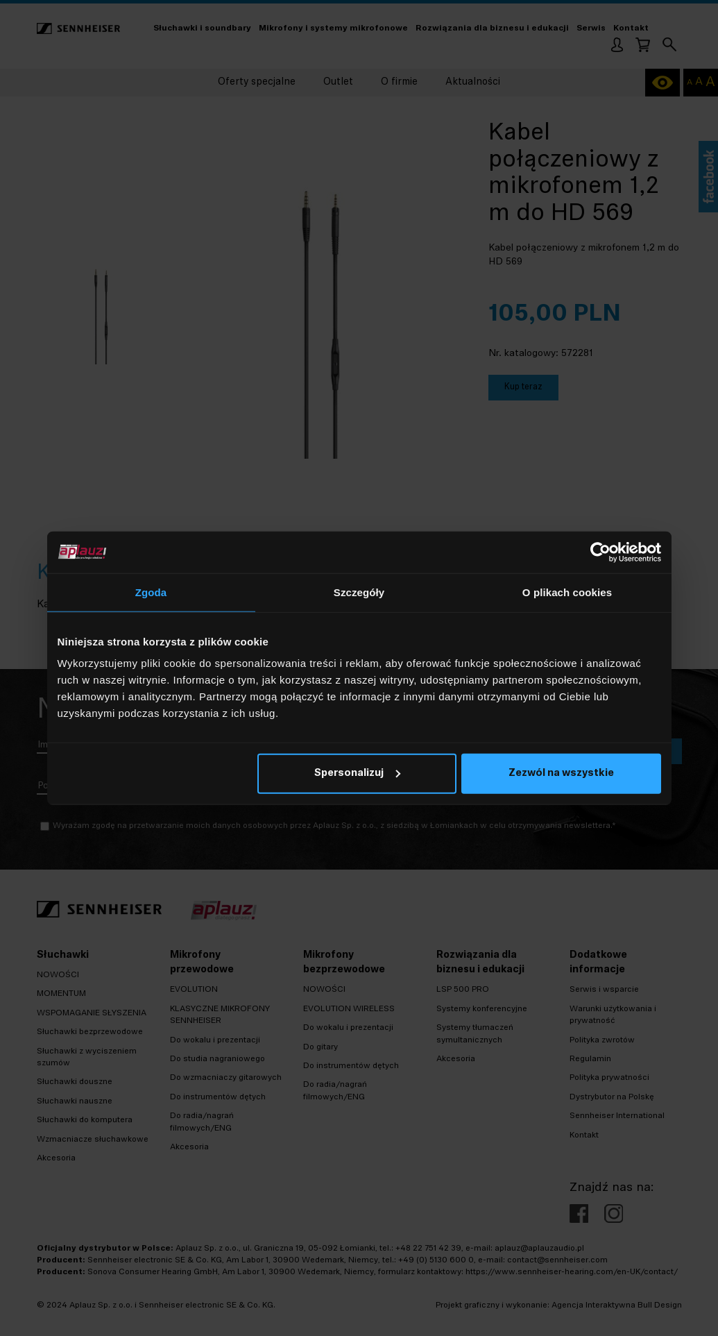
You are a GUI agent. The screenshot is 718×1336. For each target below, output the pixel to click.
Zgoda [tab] (151, 592)
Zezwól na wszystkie (561, 773)
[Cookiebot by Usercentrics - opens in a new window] (600, 551)
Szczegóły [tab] (359, 592)
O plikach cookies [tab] (567, 592)
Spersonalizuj (357, 773)
